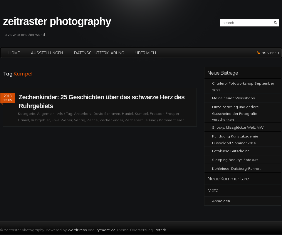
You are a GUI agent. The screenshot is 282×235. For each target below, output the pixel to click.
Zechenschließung (140, 120)
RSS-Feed (270, 53)
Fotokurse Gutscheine (231, 151)
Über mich (145, 53)
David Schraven (106, 113)
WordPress (77, 230)
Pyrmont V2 (105, 230)
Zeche (92, 120)
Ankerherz (83, 113)
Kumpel (141, 113)
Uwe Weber (62, 120)
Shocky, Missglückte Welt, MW (237, 127)
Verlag (79, 120)
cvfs (59, 113)
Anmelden (221, 201)
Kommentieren (171, 120)
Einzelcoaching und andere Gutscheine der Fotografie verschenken (235, 113)
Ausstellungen (47, 53)
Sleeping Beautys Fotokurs (235, 159)
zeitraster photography (57, 21)
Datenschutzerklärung (99, 53)
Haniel (127, 113)
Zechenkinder (111, 120)
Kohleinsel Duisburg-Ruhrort (236, 168)
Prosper (157, 113)
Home (14, 53)
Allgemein (46, 113)
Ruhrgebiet (40, 120)
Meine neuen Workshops (233, 98)
